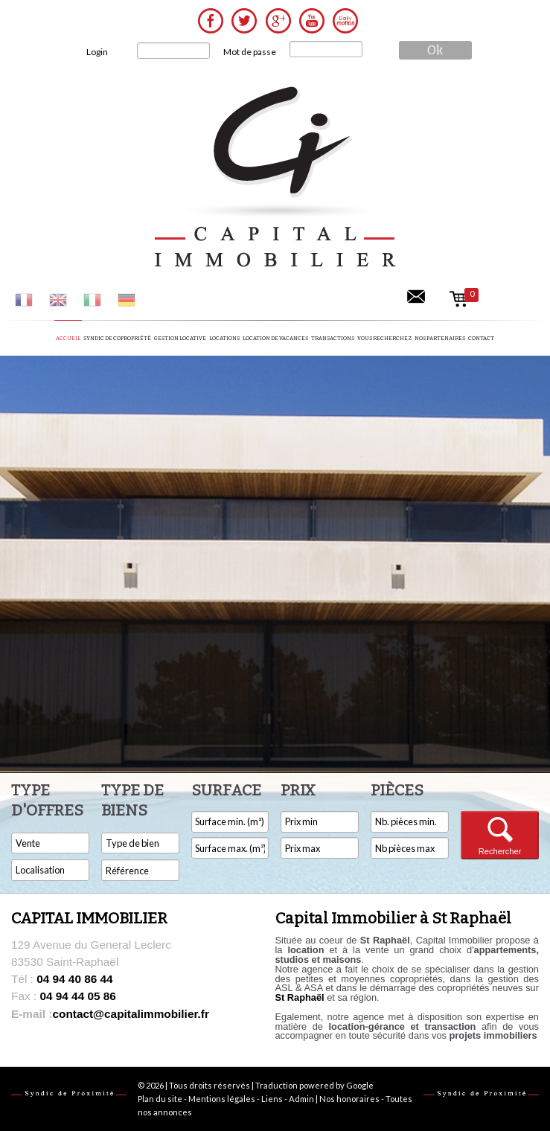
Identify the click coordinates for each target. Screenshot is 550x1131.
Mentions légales (221, 1098)
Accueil (68, 338)
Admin (301, 1098)
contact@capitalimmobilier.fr (110, 1013)
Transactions (332, 338)
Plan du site (160, 1098)
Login (97, 51)
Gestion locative (180, 338)
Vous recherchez (384, 338)
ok (435, 50)
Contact (481, 338)
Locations (224, 338)
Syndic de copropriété (117, 338)
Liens (272, 1098)
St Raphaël (299, 997)
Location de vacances (275, 338)
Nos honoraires (349, 1098)
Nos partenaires (440, 338)
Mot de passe (249, 51)
